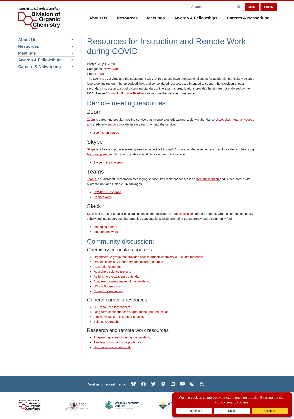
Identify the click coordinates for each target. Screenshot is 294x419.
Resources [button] (130, 18)
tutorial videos (243, 119)
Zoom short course (106, 132)
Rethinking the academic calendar (117, 276)
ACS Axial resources (107, 266)
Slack (91, 213)
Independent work (106, 231)
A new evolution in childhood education (120, 316)
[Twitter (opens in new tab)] (153, 384)
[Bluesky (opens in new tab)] (133, 384)
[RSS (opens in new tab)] (202, 384)
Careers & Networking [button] (251, 18)
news (100, 73)
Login (268, 7)
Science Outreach (106, 321)
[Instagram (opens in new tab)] (192, 384)
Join (251, 7)
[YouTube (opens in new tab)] (182, 384)
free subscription (208, 179)
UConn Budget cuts (107, 286)
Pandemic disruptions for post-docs (117, 342)
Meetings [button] (158, 18)
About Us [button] (101, 18)
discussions (187, 213)
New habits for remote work (112, 347)
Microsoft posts (97, 154)
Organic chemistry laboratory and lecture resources (128, 261)
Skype (91, 149)
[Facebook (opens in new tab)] (143, 384)
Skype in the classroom (109, 162)
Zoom (91, 119)
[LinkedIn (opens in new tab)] (173, 384)
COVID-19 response (107, 192)
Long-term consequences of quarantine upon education (131, 312)
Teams (92, 179)
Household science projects (112, 271)
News (107, 69)
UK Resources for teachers (112, 307)
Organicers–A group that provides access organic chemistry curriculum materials (148, 257)
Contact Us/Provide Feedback (126, 93)
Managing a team (105, 227)
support (113, 124)
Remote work (102, 197)
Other (117, 69)
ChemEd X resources (108, 291)
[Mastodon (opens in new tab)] (163, 384)
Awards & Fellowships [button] (198, 18)
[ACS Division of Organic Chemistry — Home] (39, 18)
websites (225, 119)
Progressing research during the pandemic (122, 337)
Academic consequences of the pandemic (122, 281)
